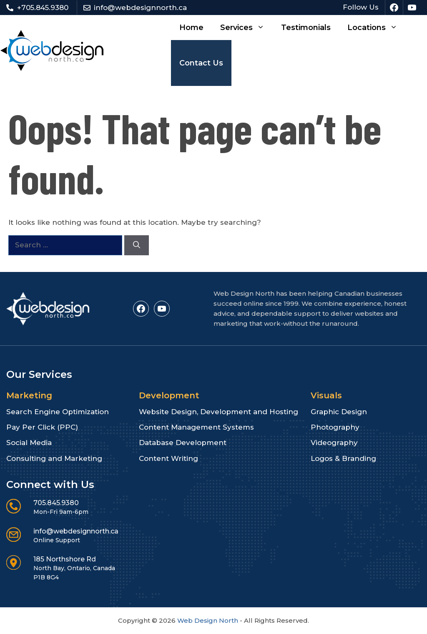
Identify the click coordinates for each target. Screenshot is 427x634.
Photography (335, 427)
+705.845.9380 (42, 7)
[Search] (136, 245)
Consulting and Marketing (54, 458)
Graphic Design (339, 412)
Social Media (29, 442)
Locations (376, 27)
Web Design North (207, 620)
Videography (334, 442)
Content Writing (168, 458)
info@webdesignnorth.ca (140, 7)
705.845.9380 (56, 503)
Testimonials (306, 27)
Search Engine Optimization (57, 412)
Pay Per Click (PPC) (42, 427)
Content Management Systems (196, 427)
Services (246, 27)
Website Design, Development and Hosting (218, 412)
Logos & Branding (343, 458)
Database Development (182, 442)
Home (191, 27)
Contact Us (201, 63)
